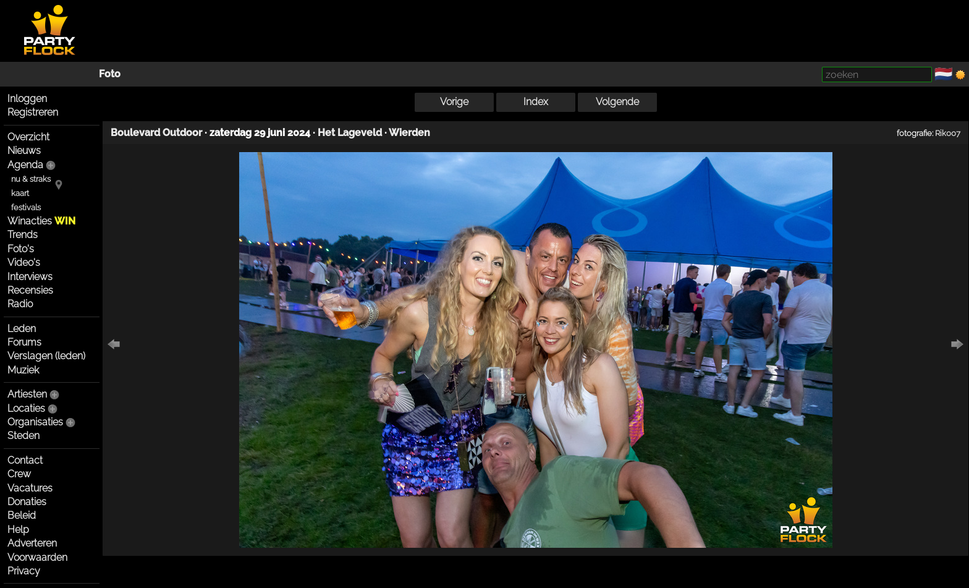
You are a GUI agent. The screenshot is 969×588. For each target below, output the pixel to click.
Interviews (30, 277)
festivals (26, 207)
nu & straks (31, 179)
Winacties (41, 221)
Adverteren (32, 543)
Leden (21, 328)
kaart (20, 193)
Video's (23, 262)
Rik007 (947, 133)
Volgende (617, 102)
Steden (23, 435)
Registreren (32, 112)
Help (18, 529)
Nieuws (24, 150)
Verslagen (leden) (46, 356)
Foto (110, 74)
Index (535, 102)
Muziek (23, 370)
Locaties (26, 408)
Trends (22, 235)
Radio (20, 304)
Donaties (26, 502)
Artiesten (27, 394)
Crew (19, 474)
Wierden (409, 132)
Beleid (21, 515)
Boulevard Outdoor (156, 132)
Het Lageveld (350, 132)
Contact (25, 460)
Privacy (23, 571)
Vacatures (30, 488)
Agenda (25, 165)
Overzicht (28, 137)
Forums (24, 342)
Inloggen (27, 98)
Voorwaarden (37, 557)
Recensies (30, 290)
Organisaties (35, 422)
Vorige (454, 102)
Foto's (20, 249)
